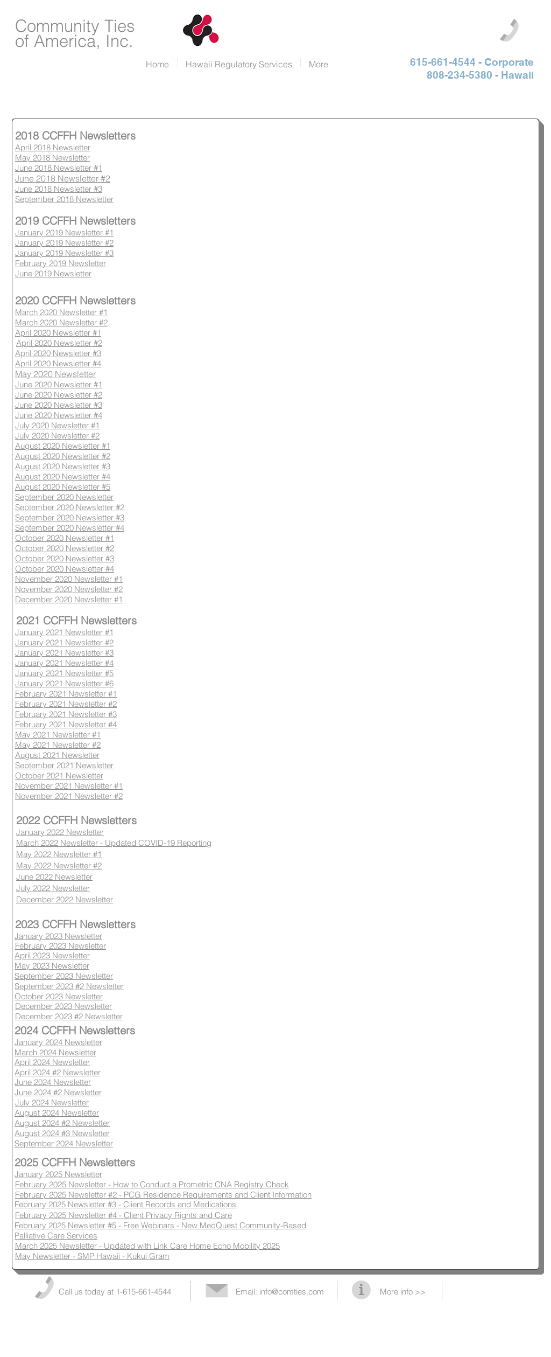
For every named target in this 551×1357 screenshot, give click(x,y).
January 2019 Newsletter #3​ (64, 253)
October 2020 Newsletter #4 (64, 568)
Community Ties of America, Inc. (75, 33)
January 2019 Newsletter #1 (64, 232)
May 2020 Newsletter (55, 373)
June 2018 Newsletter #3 (58, 189)
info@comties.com (291, 1291)
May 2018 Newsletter (52, 157)
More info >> (403, 1291)
